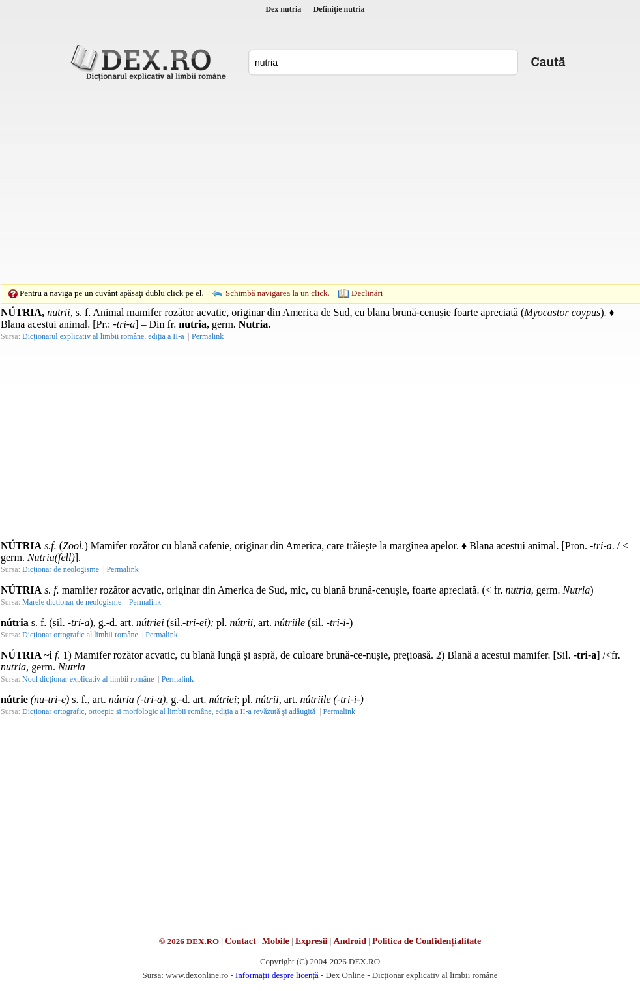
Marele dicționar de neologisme (71, 602)
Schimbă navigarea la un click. (277, 293)
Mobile (275, 941)
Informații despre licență (277, 975)
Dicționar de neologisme (60, 569)
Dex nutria (283, 9)
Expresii (311, 941)
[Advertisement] (300, 182)
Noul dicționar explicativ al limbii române (88, 678)
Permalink (208, 336)
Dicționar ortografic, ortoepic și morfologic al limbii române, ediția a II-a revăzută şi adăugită (168, 711)
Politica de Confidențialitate (426, 941)
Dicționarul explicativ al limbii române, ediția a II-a (103, 336)
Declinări (367, 293)
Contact (240, 941)
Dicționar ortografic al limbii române (80, 634)
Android (350, 941)
